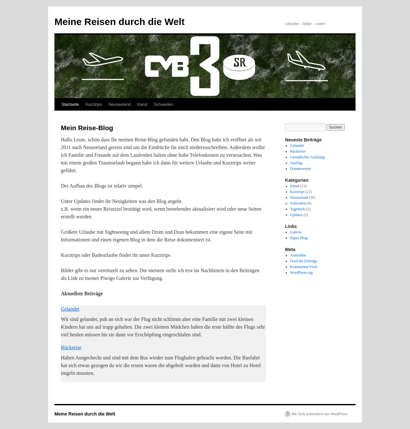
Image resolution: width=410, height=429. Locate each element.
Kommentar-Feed (303, 267)
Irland (142, 104)
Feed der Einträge (303, 261)
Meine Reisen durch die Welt (119, 21)
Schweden (163, 104)
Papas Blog (299, 238)
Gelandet (70, 309)
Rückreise (71, 347)
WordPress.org (301, 272)
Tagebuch (297, 209)
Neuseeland (119, 104)
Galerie (295, 232)
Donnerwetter (300, 168)
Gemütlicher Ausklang (307, 157)
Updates (296, 215)
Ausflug (296, 163)
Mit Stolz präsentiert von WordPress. (319, 414)
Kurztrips (94, 104)
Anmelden (298, 255)
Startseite (70, 104)
